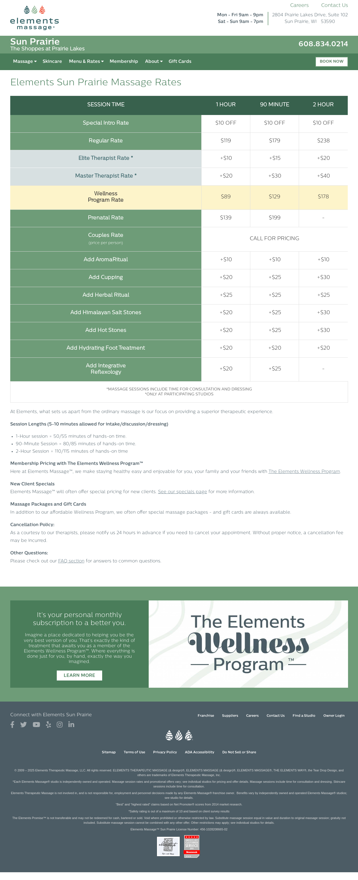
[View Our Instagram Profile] (60, 725)
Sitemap (109, 752)
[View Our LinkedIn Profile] (71, 725)
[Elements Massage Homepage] (38, 18)
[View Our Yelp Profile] (48, 725)
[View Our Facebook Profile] (12, 725)
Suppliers (230, 716)
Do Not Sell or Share (239, 752)
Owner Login (334, 716)
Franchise (206, 716)
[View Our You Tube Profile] (36, 725)
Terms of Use (134, 752)
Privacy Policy (165, 752)
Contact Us (334, 5)
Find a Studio (304, 716)
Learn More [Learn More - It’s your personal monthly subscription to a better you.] (79, 676)
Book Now (332, 62)
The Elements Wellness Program (304, 472)
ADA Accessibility (199, 752)
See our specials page (182, 492)
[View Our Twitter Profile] (23, 725)
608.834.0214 (323, 44)
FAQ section (71, 561)
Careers (299, 5)
